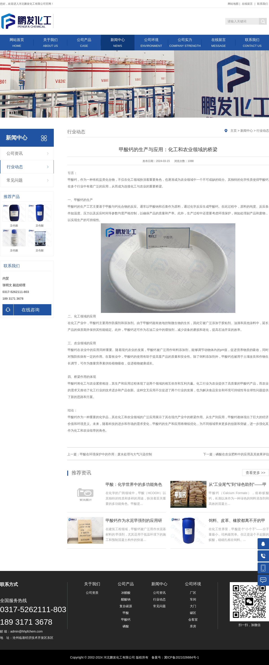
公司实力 (185, 42)
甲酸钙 (125, 619)
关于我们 (50, 42)
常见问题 (15, 180)
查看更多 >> (255, 473)
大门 (193, 606)
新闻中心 (117, 42)
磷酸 (126, 626)
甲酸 (126, 612)
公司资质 (92, 592)
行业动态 (15, 167)
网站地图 (233, 3)
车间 (193, 599)
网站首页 (17, 42)
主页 (233, 130)
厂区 (193, 592)
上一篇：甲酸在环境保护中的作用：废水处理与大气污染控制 (109, 454)
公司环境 (151, 42)
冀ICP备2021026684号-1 (181, 657)
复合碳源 (125, 606)
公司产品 (84, 42)
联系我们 (262, 3)
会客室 (193, 619)
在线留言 (247, 3)
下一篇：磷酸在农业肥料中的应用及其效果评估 (236, 454)
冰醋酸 (125, 592)
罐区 (193, 612)
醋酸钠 (125, 599)
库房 (193, 626)
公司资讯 (15, 153)
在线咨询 (20, 309)
